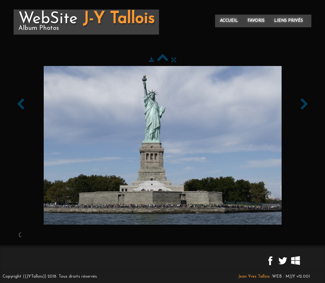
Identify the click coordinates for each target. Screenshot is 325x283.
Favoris (255, 21)
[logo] (86, 22)
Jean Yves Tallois (254, 276)
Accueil (229, 21)
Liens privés (288, 21)
